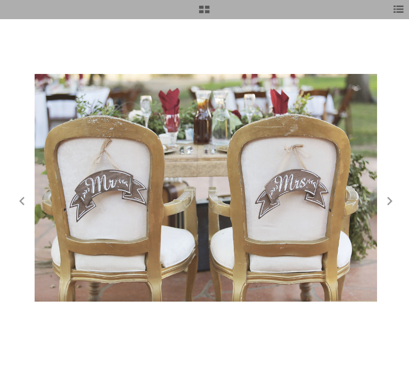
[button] (204, 13)
